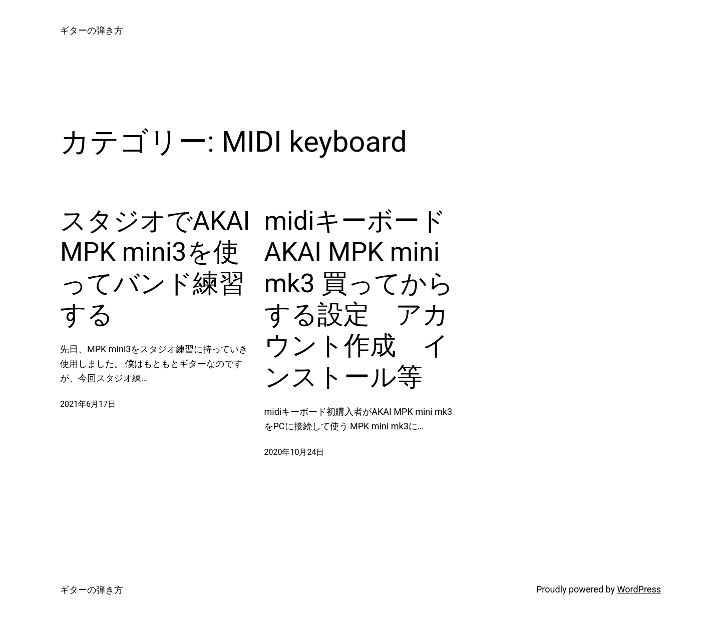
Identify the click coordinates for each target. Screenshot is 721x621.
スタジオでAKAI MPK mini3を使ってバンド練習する (155, 268)
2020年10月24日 (294, 452)
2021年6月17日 (88, 404)
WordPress (639, 589)
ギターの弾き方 (91, 30)
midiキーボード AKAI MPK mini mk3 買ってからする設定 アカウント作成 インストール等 (359, 299)
